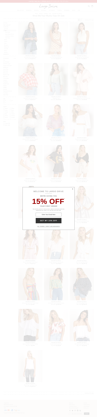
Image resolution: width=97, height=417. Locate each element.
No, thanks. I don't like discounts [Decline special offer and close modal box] (48, 226)
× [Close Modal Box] (72, 189)
